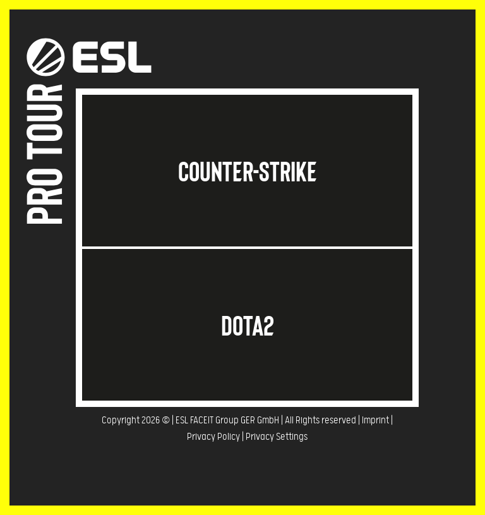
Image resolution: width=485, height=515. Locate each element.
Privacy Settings (277, 437)
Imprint (375, 421)
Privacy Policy (213, 437)
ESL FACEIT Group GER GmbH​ (227, 421)
